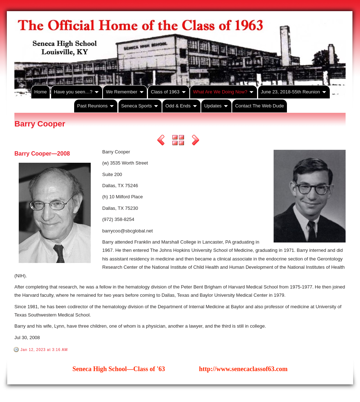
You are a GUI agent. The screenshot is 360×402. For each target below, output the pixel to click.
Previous (161, 141)
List (178, 141)
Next (195, 141)
